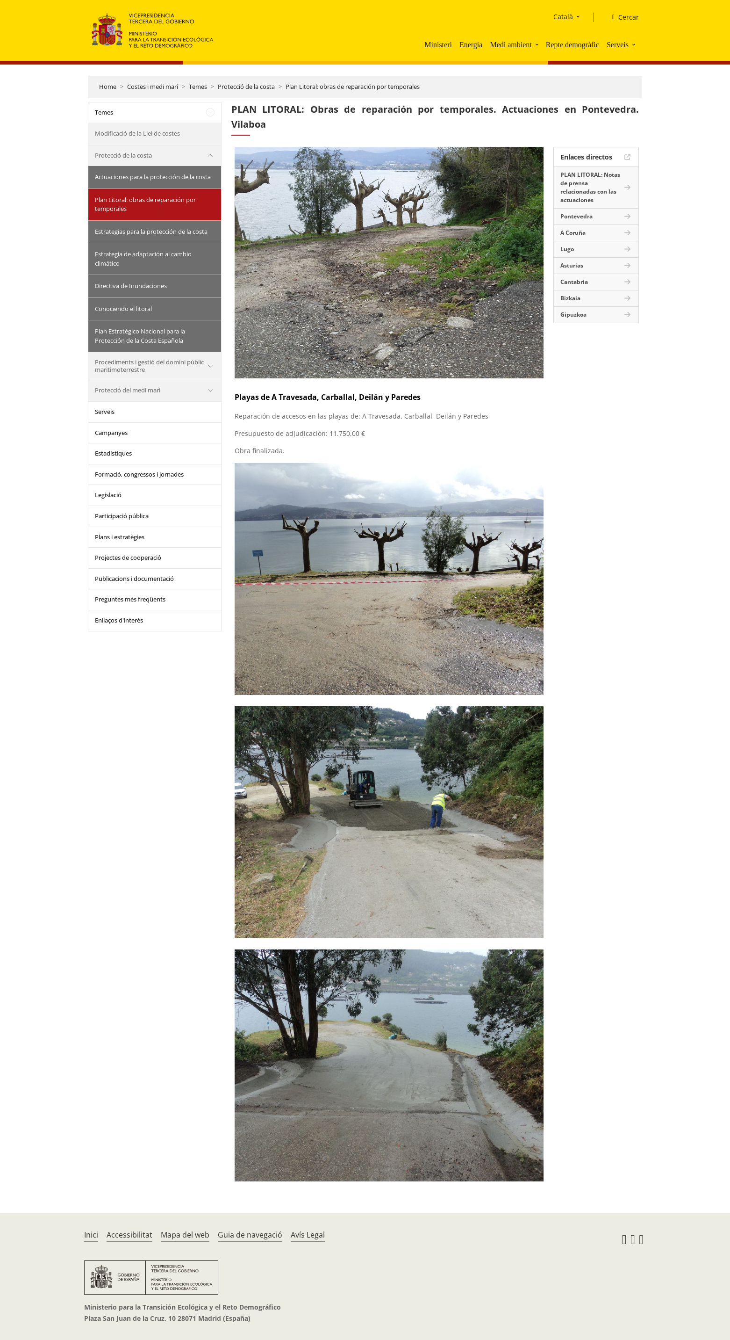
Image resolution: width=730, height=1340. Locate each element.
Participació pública (122, 516)
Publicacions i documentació (134, 578)
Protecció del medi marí (127, 390)
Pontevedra (576, 216)
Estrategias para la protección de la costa (151, 231)
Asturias (571, 265)
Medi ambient (510, 45)
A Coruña (573, 233)
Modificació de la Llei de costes (137, 133)
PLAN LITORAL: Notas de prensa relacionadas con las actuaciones (590, 187)
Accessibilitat (129, 1235)
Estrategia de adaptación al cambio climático (143, 259)
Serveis (618, 45)
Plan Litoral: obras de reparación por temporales (353, 86)
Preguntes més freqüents (130, 599)
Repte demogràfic (572, 45)
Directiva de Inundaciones (131, 286)
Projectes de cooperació (128, 557)
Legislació (108, 495)
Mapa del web (185, 1235)
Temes (198, 86)
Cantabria (574, 282)
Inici (91, 1235)
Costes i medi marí (152, 86)
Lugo (567, 249)
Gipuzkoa (573, 315)
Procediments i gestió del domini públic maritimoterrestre (149, 366)
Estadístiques (113, 453)
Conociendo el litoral (123, 308)
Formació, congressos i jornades (139, 474)
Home (107, 86)
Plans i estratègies (119, 537)
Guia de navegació (250, 1235)
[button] (538, 44)
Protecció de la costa (246, 86)
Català (563, 16)
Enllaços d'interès (119, 620)
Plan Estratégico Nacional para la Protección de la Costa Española (140, 336)
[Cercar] (622, 17)
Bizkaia (570, 298)
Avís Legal (308, 1235)
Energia (470, 45)
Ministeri (438, 45)
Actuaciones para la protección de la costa (153, 177)
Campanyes (111, 432)
